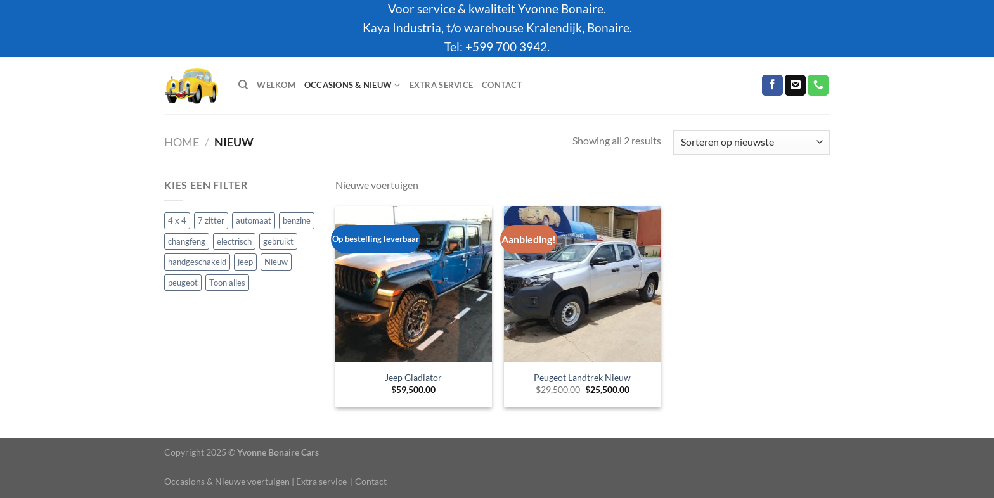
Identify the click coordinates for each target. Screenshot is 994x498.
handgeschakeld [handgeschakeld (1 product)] (197, 262)
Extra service (441, 85)
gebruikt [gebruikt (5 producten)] (278, 241)
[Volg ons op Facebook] (772, 85)
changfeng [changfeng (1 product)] (186, 241)
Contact (502, 85)
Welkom (276, 85)
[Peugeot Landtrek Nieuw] (582, 284)
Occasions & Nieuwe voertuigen (227, 481)
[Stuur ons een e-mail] (795, 85)
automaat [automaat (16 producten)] (253, 220)
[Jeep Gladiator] (413, 284)
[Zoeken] (243, 85)
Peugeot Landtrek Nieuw (582, 377)
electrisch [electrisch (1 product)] (234, 241)
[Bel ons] (818, 85)
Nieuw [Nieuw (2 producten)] (276, 262)
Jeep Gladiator (413, 377)
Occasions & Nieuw (352, 85)
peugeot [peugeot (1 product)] (183, 282)
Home (181, 142)
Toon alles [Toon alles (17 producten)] (227, 282)
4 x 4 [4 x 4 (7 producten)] (177, 220)
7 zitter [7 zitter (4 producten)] (211, 220)
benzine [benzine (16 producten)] (297, 220)
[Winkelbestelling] (751, 142)
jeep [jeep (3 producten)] (245, 262)
